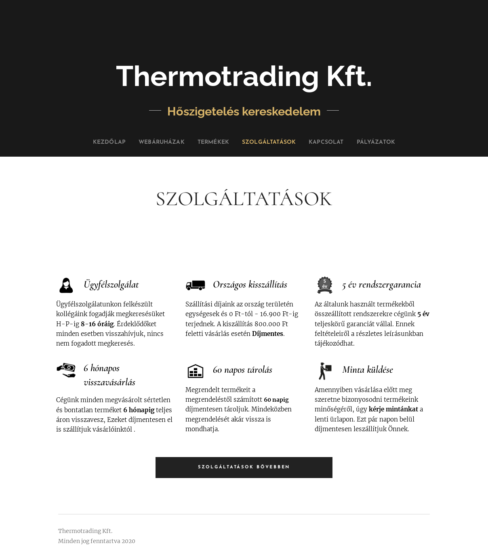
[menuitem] (91, 142)
